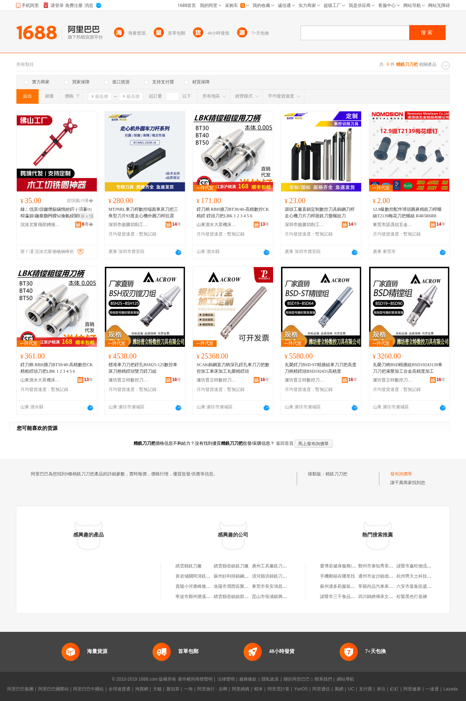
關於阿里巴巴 (297, 679)
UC (351, 689)
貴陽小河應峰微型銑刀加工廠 (203, 586)
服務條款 (248, 679)
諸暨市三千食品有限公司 (344, 596)
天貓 (157, 689)
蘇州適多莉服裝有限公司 (344, 586)
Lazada (450, 689)
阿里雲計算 (278, 689)
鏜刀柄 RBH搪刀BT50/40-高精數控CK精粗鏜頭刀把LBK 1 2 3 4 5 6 (56, 368)
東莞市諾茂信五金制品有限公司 (393, 224)
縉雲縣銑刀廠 (188, 566)
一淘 (188, 689)
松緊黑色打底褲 (411, 596)
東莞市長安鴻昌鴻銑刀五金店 (280, 586)
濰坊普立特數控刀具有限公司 (128, 380)
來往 (381, 689)
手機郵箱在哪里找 (337, 576)
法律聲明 (226, 679)
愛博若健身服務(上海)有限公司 (350, 566)
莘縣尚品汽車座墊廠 (378, 586)
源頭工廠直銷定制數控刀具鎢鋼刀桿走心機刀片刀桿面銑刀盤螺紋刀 (320, 212)
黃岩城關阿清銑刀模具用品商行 (206, 576)
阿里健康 (412, 689)
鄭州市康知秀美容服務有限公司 (388, 566)
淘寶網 (141, 689)
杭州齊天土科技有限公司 (420, 576)
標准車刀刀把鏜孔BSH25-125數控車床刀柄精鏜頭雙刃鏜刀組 (142, 368)
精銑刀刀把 (336, 473)
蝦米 (258, 689)
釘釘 (394, 689)
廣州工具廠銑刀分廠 (271, 566)
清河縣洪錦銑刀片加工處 (276, 576)
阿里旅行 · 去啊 (212, 689)
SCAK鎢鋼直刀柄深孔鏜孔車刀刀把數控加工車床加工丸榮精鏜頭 (233, 368)
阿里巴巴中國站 (88, 689)
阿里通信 (321, 689)
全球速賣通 (119, 689)
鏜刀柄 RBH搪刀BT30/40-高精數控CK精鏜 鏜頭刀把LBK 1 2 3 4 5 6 (233, 212)
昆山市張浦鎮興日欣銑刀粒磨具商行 (287, 596)
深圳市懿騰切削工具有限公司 (128, 224)
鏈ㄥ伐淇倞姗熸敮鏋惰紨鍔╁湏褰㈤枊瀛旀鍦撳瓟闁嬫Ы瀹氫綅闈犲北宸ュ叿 (56, 213)
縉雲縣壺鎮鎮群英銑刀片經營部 (244, 596)
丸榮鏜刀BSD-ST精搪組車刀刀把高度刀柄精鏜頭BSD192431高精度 (320, 368)
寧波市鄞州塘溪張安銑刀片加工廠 (208, 596)
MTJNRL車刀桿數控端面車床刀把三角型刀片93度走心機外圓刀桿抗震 (143, 212)
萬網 (339, 689)
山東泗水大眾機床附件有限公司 (217, 224)
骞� (87, 224)
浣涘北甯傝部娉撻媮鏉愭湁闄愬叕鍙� (40, 224)
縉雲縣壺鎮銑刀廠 (231, 566)
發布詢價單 (401, 473)
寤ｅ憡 (87, 216)
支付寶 (365, 689)
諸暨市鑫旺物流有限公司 (420, 566)
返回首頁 (284, 443)
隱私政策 (270, 679)
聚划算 (172, 689)
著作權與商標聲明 (195, 679)
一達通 (432, 689)
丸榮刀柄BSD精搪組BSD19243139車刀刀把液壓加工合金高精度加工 (407, 368)
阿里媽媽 (240, 689)
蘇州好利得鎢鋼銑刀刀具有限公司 (246, 576)
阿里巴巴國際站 (53, 689)
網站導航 (345, 679)
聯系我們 (323, 679)
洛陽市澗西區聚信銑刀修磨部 (242, 586)
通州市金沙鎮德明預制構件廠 (386, 576)
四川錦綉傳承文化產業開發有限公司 (393, 596)
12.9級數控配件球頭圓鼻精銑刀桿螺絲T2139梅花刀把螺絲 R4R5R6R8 (407, 212)
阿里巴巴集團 (20, 689)
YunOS (301, 689)
